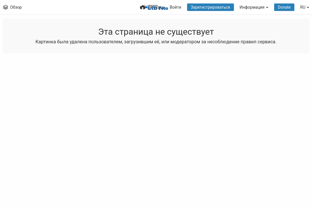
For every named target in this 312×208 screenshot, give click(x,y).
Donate (284, 7)
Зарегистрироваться (210, 7)
